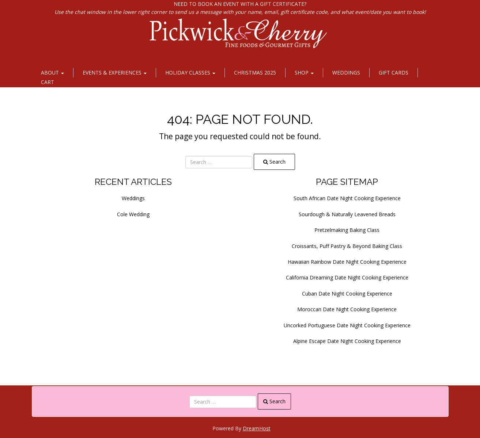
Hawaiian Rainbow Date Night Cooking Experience (347, 261)
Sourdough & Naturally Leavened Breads (347, 214)
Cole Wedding (133, 214)
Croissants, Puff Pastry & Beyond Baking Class (347, 246)
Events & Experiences (115, 72)
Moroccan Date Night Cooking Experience (347, 309)
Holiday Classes (190, 72)
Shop (304, 72)
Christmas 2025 (255, 72)
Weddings (346, 72)
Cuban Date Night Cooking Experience (347, 293)
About (52, 72)
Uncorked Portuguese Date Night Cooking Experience (347, 325)
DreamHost (257, 428)
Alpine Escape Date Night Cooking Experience (347, 341)
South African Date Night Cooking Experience (347, 198)
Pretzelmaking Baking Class (346, 229)
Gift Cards (393, 72)
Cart (47, 82)
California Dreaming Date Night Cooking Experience (347, 277)
